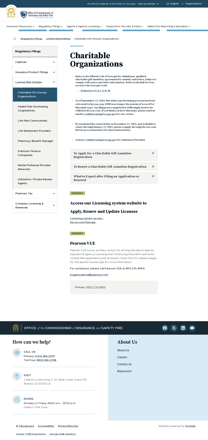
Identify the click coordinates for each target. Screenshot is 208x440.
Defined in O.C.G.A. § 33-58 (95, 90)
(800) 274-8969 (95, 287)
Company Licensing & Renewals (29, 205)
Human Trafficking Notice (31, 434)
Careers (122, 357)
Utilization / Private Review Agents (35, 181)
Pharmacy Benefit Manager (35, 141)
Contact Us (124, 364)
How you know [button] (146, 4)
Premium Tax (24, 193)
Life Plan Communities (32, 120)
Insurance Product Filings (31, 72)
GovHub (190, 426)
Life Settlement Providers (34, 130)
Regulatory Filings (31, 38)
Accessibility (46, 426)
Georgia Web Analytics (62, 434)
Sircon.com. (97, 104)
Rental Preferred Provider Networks (34, 167)
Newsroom (124, 371)
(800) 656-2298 (46, 360)
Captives (21, 62)
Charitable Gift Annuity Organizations (32, 94)
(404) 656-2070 (45, 356)
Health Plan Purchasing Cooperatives (33, 108)
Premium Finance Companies (29, 153)
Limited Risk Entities (58, 38)
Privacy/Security (68, 426)
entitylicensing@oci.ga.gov (100, 114)
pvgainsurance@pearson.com (89, 274)
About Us (123, 350)
